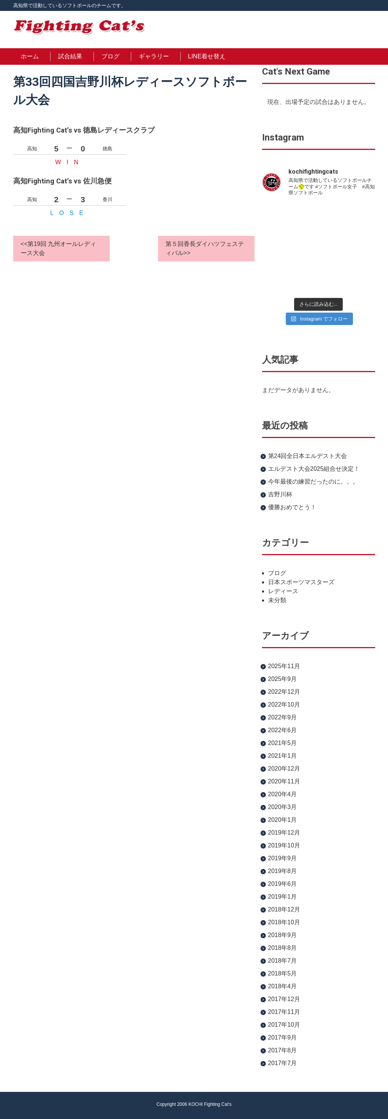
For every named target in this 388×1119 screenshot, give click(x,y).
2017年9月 (282, 1037)
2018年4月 (282, 986)
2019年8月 (282, 871)
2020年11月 (284, 781)
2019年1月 (282, 896)
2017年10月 (284, 1024)
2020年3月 (282, 807)
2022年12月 (284, 691)
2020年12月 (284, 768)
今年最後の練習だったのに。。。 (313, 481)
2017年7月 (282, 1063)
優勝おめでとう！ (292, 507)
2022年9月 (282, 717)
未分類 (277, 600)
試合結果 (70, 56)
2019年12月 (284, 832)
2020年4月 (282, 794)
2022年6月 (282, 730)
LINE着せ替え (207, 56)
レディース (283, 591)
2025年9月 (282, 679)
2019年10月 (284, 845)
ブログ (110, 56)
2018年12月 (284, 909)
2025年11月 (284, 666)
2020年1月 (282, 820)
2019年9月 (282, 858)
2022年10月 (284, 704)
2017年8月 (282, 1050)
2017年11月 (284, 1012)
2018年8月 (282, 948)
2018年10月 (284, 922)
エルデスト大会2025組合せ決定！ (314, 469)
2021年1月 (282, 756)
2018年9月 (282, 935)
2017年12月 (284, 999)
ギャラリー (154, 56)
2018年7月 (282, 960)
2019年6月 (282, 884)
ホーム (30, 56)
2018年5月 (282, 973)
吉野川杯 (280, 494)
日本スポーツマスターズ (301, 582)
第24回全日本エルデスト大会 (307, 456)
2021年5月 (282, 743)
